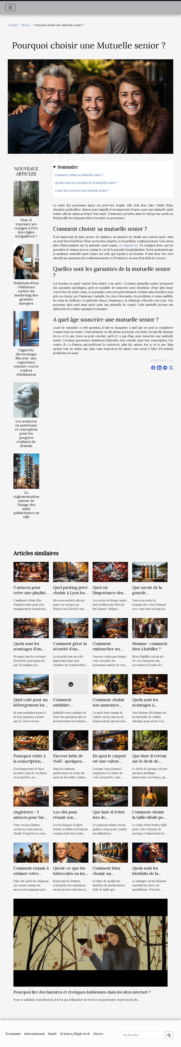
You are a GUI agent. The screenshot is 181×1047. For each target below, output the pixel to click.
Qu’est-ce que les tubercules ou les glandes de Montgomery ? (69, 876)
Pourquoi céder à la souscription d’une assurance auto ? (29, 763)
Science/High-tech (75, 1034)
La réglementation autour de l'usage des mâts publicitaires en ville (26, 504)
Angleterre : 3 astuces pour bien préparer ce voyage (29, 819)
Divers (26, 25)
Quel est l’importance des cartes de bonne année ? (108, 595)
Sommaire (67, 167)
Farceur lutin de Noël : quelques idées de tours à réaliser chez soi (68, 763)
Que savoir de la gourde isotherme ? (147, 593)
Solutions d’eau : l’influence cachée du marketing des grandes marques (26, 293)
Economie (13, 1034)
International (34, 1034)
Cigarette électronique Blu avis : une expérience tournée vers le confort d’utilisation (26, 362)
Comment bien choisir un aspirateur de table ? (110, 876)
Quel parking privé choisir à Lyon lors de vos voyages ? (70, 593)
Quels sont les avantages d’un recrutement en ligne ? (28, 651)
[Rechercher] (142, 1035)
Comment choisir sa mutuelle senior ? (79, 175)
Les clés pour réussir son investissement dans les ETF (67, 819)
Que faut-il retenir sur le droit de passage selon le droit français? (149, 763)
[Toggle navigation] (10, 7)
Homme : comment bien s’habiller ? (150, 646)
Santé (52, 1034)
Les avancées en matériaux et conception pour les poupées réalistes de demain (26, 433)
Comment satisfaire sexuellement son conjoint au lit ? (69, 707)
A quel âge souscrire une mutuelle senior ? (82, 190)
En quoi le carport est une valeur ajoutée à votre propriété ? (109, 763)
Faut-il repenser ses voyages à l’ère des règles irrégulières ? (26, 228)
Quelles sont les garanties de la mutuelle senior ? (86, 182)
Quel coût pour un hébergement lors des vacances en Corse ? (30, 707)
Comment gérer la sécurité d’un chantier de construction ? (70, 651)
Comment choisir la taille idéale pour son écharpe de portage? (149, 819)
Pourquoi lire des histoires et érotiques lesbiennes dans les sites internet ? (82, 992)
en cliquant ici (128, 245)
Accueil (12, 25)
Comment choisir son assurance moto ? (109, 705)
